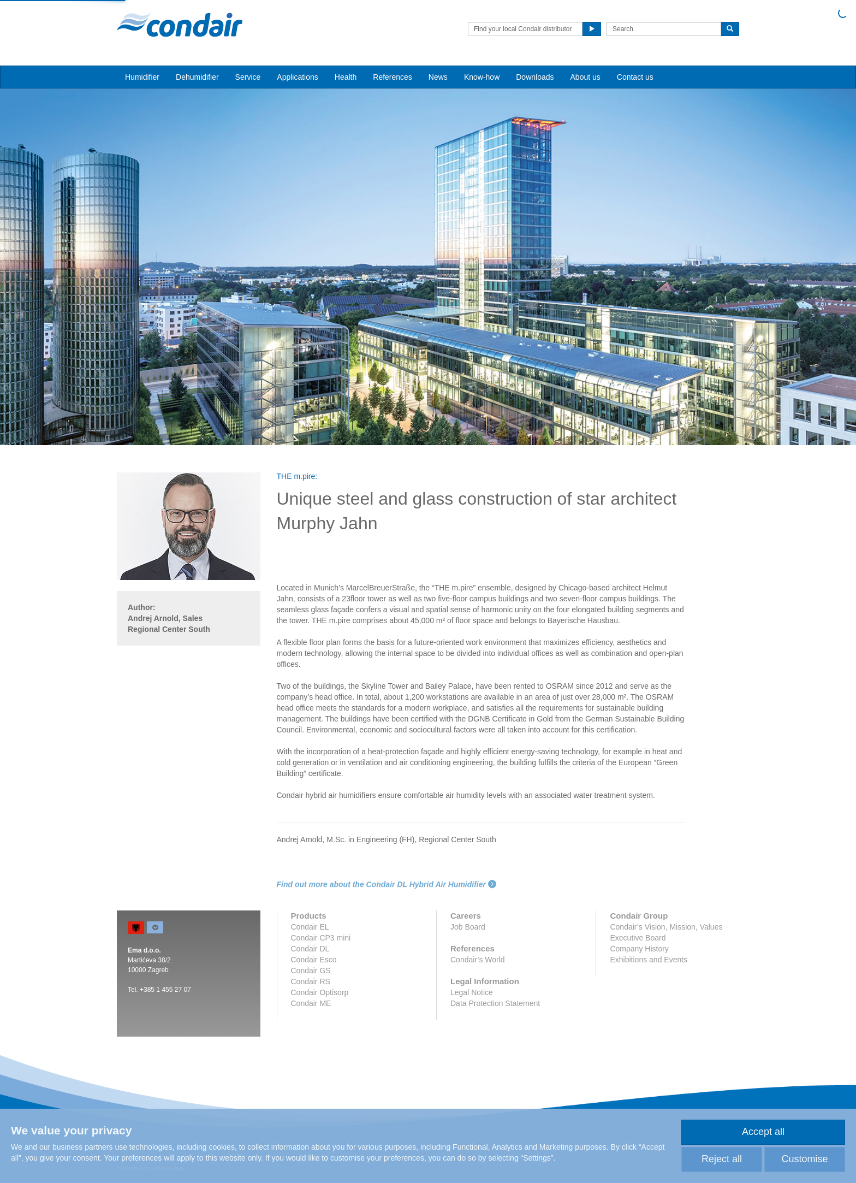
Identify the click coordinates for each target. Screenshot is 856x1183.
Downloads (535, 77)
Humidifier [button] (142, 77)
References (392, 77)
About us (585, 77)
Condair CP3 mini (321, 937)
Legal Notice (471, 992)
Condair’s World (477, 959)
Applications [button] (297, 77)
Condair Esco (314, 959)
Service (248, 77)
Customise (804, 1159)
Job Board (467, 926)
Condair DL (310, 948)
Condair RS (310, 981)
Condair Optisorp (320, 992)
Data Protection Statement (495, 1003)
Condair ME (311, 1003)
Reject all (722, 1159)
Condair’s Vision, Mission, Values (666, 926)
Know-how (482, 77)
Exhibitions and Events (648, 959)
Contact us (635, 77)
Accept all (763, 1131)
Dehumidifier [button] (197, 77)
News (438, 77)
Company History (639, 948)
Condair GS (311, 970)
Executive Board (637, 937)
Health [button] (345, 77)
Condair (179, 24)
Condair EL (310, 926)
